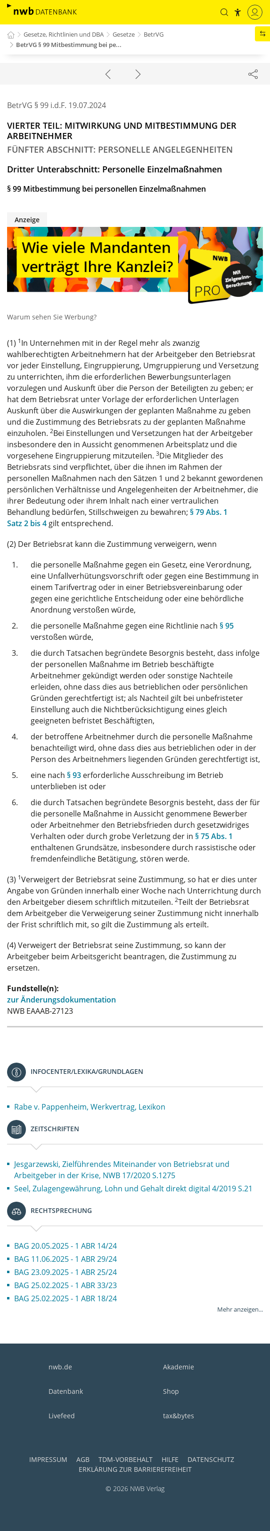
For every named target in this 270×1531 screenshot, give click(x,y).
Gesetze (124, 34)
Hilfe (170, 1459)
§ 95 (227, 626)
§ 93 (74, 775)
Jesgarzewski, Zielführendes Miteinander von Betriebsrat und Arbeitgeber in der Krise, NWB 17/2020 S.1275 (121, 1170)
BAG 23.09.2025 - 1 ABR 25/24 (65, 1272)
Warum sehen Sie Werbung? (52, 316)
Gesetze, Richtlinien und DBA (64, 34)
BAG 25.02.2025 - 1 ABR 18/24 (65, 1298)
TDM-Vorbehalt (125, 1459)
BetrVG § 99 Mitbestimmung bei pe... (69, 44)
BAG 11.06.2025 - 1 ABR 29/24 (65, 1259)
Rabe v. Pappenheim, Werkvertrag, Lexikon (89, 1107)
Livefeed (62, 1415)
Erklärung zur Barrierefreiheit (135, 1469)
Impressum (48, 1459)
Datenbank (66, 1391)
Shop (171, 1391)
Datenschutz (211, 1459)
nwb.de (60, 1366)
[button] (224, 12)
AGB (83, 1459)
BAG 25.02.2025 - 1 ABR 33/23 (65, 1285)
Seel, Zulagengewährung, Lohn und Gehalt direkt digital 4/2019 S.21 (133, 1188)
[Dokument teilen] (253, 73)
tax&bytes (178, 1415)
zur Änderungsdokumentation (61, 1000)
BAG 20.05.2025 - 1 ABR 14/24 (65, 1246)
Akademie (178, 1366)
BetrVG (154, 34)
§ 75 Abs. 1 (214, 836)
